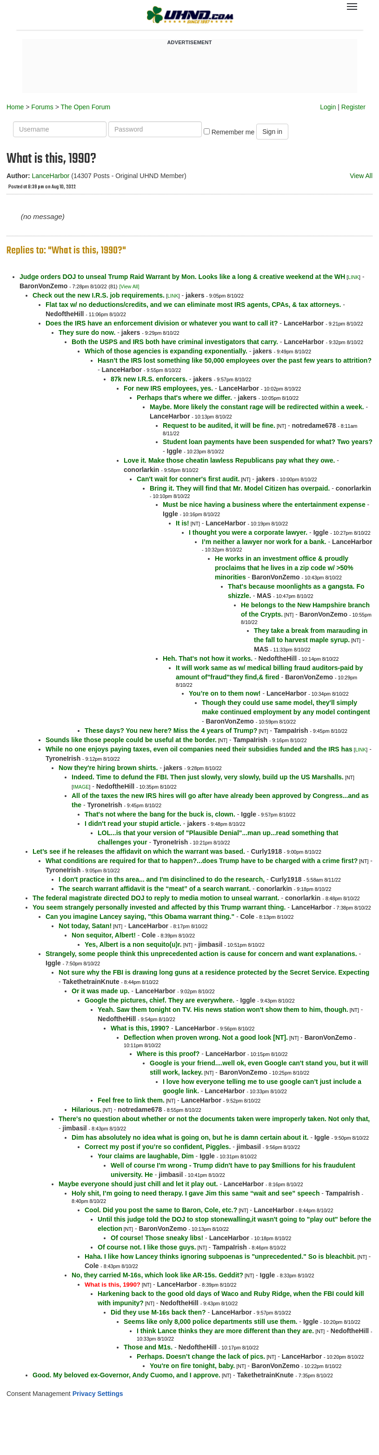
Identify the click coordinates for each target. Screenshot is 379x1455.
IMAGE (81, 787)
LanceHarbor (50, 175)
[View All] (129, 286)
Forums (42, 107)
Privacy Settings (98, 1393)
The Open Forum (85, 107)
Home (15, 107)
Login (328, 107)
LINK (353, 277)
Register (353, 107)
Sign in (272, 131)
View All (361, 175)
